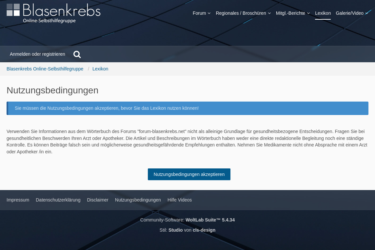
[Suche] (77, 54)
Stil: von (187, 230)
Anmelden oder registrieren (37, 54)
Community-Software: (187, 219)
